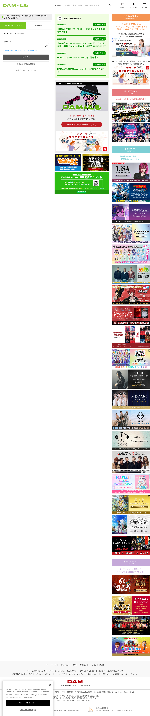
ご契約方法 (105, 674)
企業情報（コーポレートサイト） (125, 674)
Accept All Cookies (28, 710)
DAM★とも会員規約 (87, 671)
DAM (74, 665)
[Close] (50, 692)
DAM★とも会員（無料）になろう (81, 124)
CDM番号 (38, 25)
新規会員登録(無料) (26, 64)
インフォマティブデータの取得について (83, 674)
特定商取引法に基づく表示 (22, 674)
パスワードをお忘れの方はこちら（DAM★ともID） (22, 51)
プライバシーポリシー (43, 674)
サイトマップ (51, 665)
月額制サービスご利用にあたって (110, 671)
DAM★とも (84, 665)
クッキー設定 (60, 674)
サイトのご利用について (36, 671)
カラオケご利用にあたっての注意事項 (62, 671)
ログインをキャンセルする (26, 70)
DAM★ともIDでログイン (13, 25)
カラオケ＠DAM (98, 665)
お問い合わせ (64, 665)
